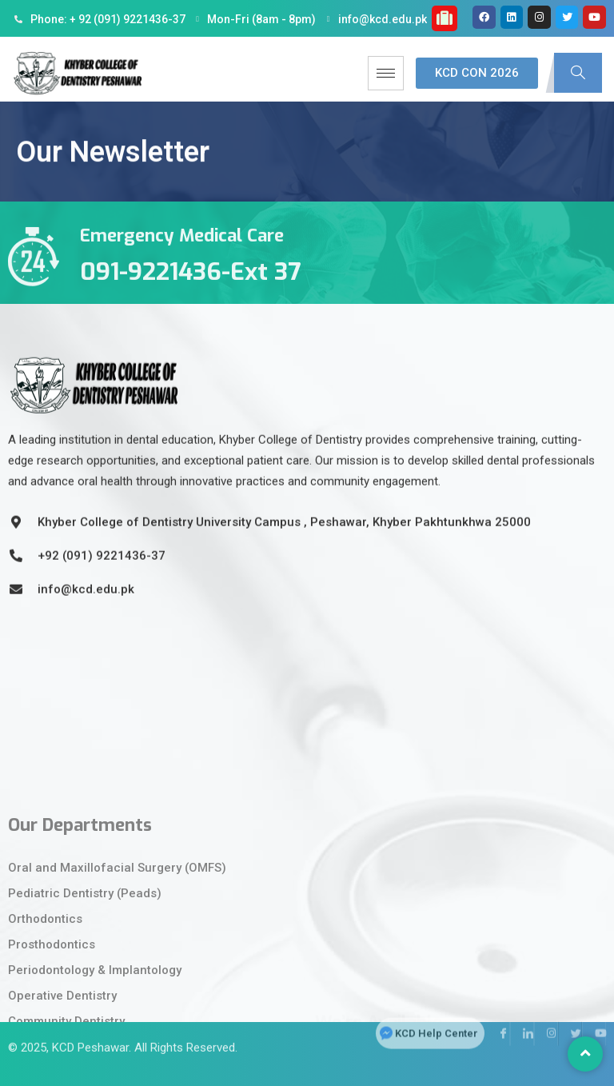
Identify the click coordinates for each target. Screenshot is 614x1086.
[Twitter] (570, 1008)
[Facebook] (498, 1008)
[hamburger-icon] (386, 73)
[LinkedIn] (522, 1008)
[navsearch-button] (578, 73)
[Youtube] (594, 1008)
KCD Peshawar (90, 1027)
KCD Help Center (436, 1008)
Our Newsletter (112, 163)
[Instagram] (546, 1008)
